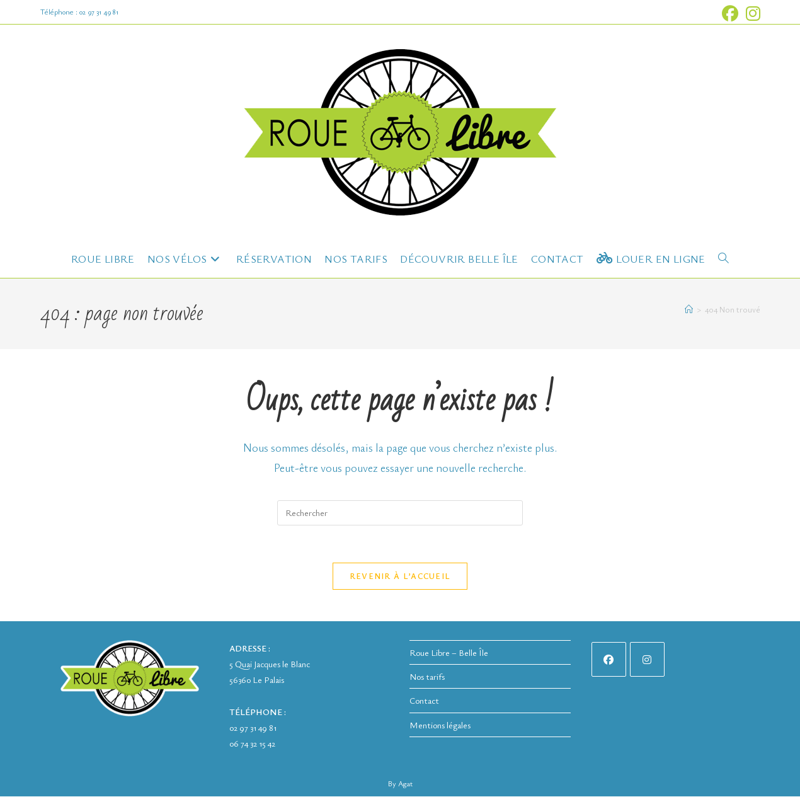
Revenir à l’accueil (400, 576)
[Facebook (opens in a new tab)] (730, 14)
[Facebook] (608, 660)
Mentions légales (440, 725)
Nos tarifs (427, 677)
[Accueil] (689, 309)
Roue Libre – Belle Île (448, 653)
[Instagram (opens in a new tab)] (751, 14)
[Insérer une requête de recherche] (400, 512)
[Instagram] (647, 660)
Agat (405, 784)
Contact (424, 701)
